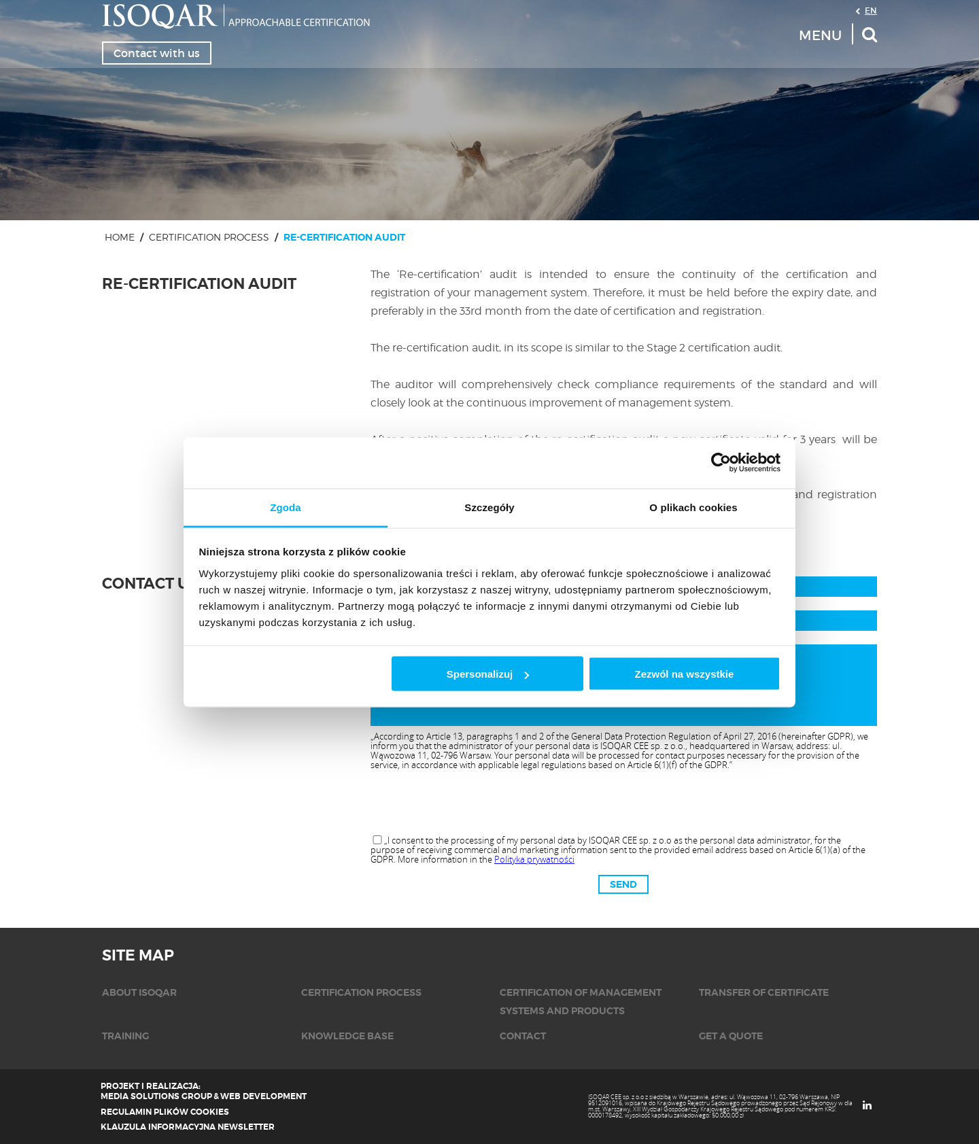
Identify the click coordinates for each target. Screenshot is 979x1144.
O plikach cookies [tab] (693, 507)
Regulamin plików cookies (165, 1112)
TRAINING (125, 1036)
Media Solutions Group (156, 1096)
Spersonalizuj (488, 674)
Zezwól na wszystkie (684, 674)
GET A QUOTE (731, 1036)
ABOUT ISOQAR (139, 992)
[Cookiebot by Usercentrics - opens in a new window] (721, 463)
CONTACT (523, 1036)
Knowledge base (347, 1036)
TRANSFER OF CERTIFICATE (764, 992)
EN (871, 10)
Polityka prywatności (534, 859)
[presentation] (623, 803)
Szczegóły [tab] (489, 507)
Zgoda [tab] (285, 507)
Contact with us (157, 53)
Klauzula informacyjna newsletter (188, 1127)
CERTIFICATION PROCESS (209, 237)
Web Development (263, 1096)
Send (623, 884)
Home (120, 237)
